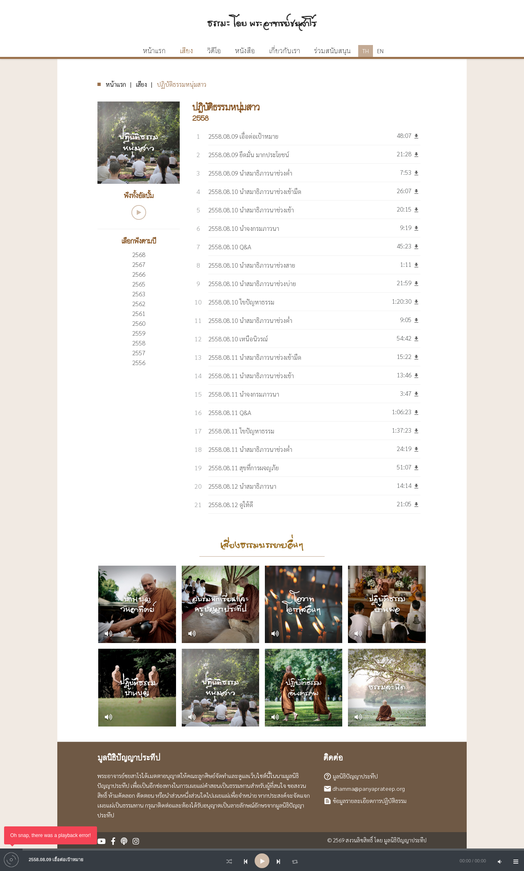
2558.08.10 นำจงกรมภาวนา (243, 228)
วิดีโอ (214, 51)
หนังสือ (245, 51)
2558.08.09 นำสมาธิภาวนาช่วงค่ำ (250, 173)
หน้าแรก (116, 84)
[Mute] (499, 861)
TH (365, 50)
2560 (138, 323)
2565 (138, 284)
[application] (262, 861)
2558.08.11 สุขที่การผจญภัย (243, 468)
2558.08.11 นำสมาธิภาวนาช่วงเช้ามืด (254, 357)
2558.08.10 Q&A (229, 246)
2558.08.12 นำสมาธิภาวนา (242, 486)
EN (380, 50)
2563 (138, 294)
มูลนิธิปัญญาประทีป (355, 775)
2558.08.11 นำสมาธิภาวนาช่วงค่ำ (250, 449)
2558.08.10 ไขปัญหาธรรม (241, 302)
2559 (138, 333)
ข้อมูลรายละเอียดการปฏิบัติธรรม (370, 800)
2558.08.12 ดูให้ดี (230, 504)
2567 (138, 264)
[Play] (262, 860)
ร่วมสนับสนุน (332, 51)
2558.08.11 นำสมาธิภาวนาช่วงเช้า (251, 375)
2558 (138, 343)
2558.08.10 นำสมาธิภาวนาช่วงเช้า (251, 210)
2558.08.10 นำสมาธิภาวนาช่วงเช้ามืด (254, 191)
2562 (138, 303)
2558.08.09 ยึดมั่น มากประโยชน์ (248, 154)
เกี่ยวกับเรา (284, 51)
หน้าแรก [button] (154, 51)
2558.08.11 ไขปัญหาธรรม (241, 431)
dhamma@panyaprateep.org (369, 788)
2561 (138, 313)
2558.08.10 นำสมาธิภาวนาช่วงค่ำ (250, 320)
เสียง (141, 84)
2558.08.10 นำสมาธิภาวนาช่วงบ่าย (252, 283)
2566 (138, 274)
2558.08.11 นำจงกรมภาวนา (243, 394)
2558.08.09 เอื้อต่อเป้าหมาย (243, 136)
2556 (138, 362)
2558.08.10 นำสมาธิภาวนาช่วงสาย (251, 265)
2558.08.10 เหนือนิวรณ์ (238, 339)
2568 (138, 254)
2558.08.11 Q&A (229, 412)
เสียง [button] (186, 51)
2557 (138, 353)
